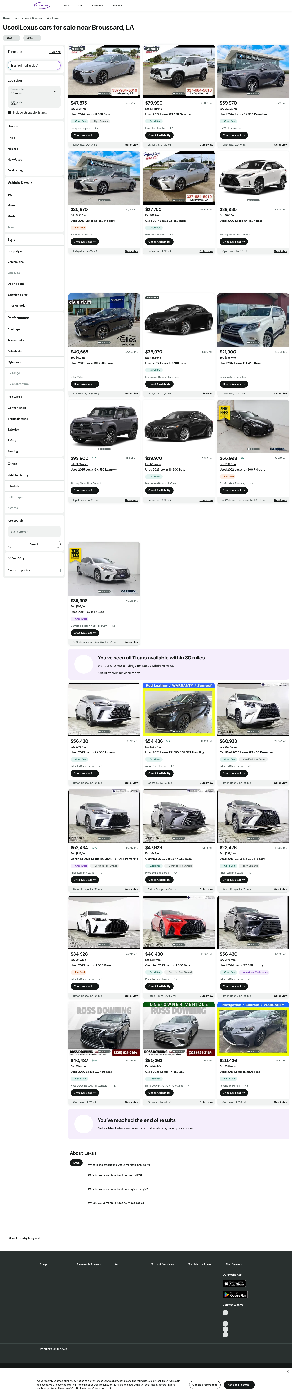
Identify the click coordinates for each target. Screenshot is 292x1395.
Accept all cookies (239, 1384)
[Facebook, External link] (225, 1318)
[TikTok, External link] (225, 1312)
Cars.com (174, 1381)
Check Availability (85, 135)
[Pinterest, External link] (225, 1334)
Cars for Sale (21, 18)
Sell (80, 5)
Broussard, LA (40, 18)
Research (97, 5)
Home (6, 18)
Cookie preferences (204, 1384)
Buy (66, 5)
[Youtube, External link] (225, 1323)
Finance (117, 5)
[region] (146, 1381)
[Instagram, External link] (225, 1329)
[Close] (288, 1371)
